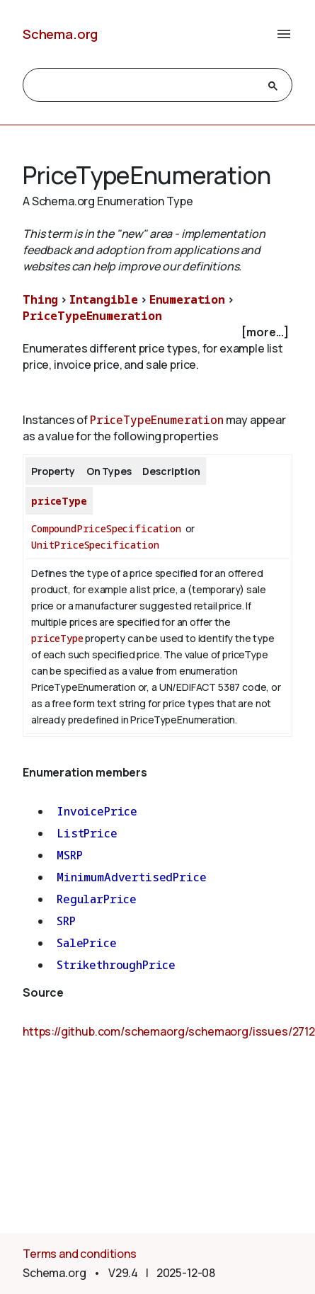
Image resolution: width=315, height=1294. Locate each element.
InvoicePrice (97, 811)
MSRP (69, 855)
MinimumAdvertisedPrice (131, 877)
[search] (144, 85)
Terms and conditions (80, 1253)
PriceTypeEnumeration (92, 316)
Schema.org (60, 33)
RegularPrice (97, 899)
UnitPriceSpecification (95, 544)
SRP (66, 921)
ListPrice (87, 833)
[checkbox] (157, 332)
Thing (40, 299)
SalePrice (87, 943)
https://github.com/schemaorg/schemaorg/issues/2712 (169, 1031)
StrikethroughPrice (116, 965)
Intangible (103, 299)
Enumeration (187, 299)
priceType (59, 501)
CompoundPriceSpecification (106, 528)
